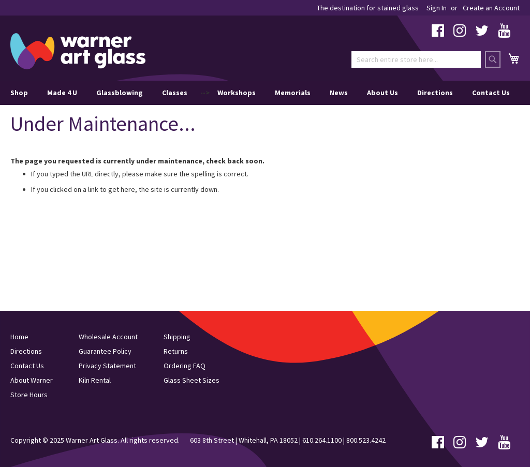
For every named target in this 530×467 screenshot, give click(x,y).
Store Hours (29, 394)
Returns (176, 351)
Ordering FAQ (184, 365)
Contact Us (491, 92)
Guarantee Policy (105, 351)
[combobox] (416, 59)
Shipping (177, 336)
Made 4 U (62, 92)
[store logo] (77, 51)
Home (19, 336)
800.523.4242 (366, 440)
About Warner (31, 380)
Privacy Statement (107, 365)
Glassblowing (119, 92)
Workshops (236, 92)
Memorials (293, 92)
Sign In (436, 7)
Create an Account (491, 7)
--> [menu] (260, 93)
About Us (382, 92)
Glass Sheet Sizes (191, 380)
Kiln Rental (95, 380)
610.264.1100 (322, 440)
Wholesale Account (108, 336)
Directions (435, 92)
